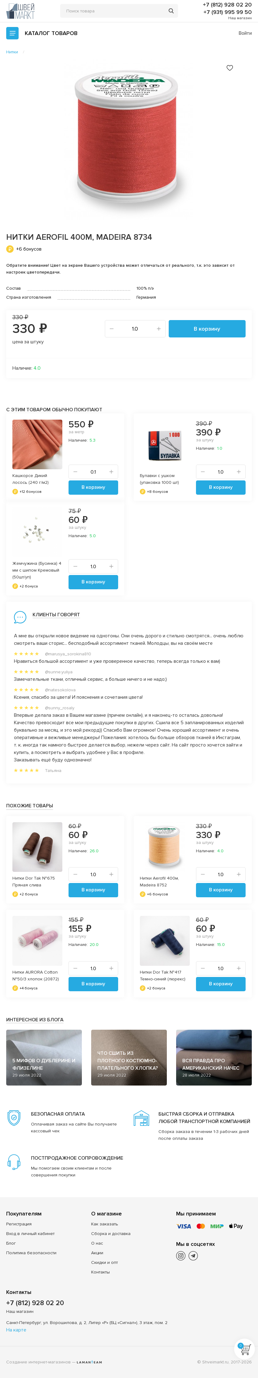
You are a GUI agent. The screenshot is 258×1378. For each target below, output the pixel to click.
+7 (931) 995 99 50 (227, 12)
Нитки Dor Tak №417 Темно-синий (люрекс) (162, 976)
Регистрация (19, 1224)
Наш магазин (240, 18)
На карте (16, 1330)
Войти (245, 33)
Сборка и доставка (111, 1233)
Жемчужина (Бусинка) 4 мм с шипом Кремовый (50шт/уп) (36, 570)
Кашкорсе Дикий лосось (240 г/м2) (30, 479)
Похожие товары (29, 806)
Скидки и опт (104, 1262)
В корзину (207, 328)
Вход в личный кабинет (30, 1233)
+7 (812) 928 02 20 (227, 4)
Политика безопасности (31, 1252)
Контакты (100, 1272)
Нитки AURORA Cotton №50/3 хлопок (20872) (35, 976)
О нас (97, 1243)
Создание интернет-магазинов (38, 1362)
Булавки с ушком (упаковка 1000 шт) (159, 479)
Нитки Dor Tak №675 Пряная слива (33, 882)
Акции (97, 1252)
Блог (11, 1243)
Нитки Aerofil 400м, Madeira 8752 (159, 882)
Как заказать (104, 1224)
